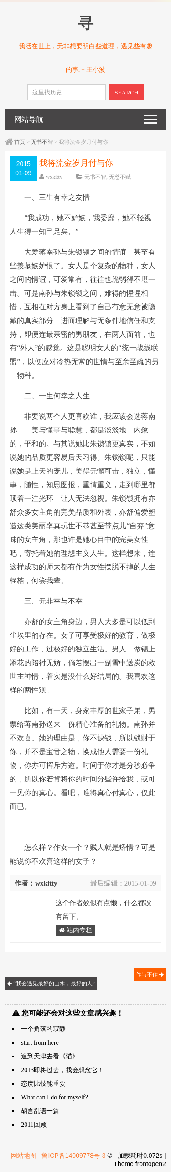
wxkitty (54, 177)
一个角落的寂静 (43, 1029)
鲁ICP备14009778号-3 (73, 1155)
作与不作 (150, 974)
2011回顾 (33, 1124)
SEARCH (126, 92)
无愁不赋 (120, 177)
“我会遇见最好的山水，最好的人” (51, 983)
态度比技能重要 (43, 1083)
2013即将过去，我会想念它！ (62, 1070)
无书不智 (42, 142)
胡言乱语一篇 (40, 1111)
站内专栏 (75, 930)
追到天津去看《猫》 (49, 1056)
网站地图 (23, 1155)
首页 (19, 142)
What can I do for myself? (54, 1097)
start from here (39, 1042)
